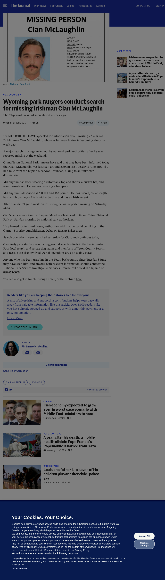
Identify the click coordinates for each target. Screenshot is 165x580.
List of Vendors (19, 568)
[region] (82, 540)
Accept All (144, 536)
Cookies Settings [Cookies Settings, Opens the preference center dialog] (144, 544)
